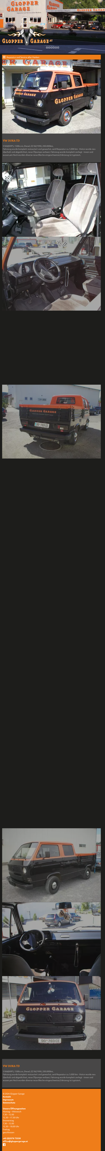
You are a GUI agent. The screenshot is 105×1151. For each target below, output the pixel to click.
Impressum (8, 1099)
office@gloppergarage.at (15, 1141)
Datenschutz (9, 1102)
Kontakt (7, 1096)
